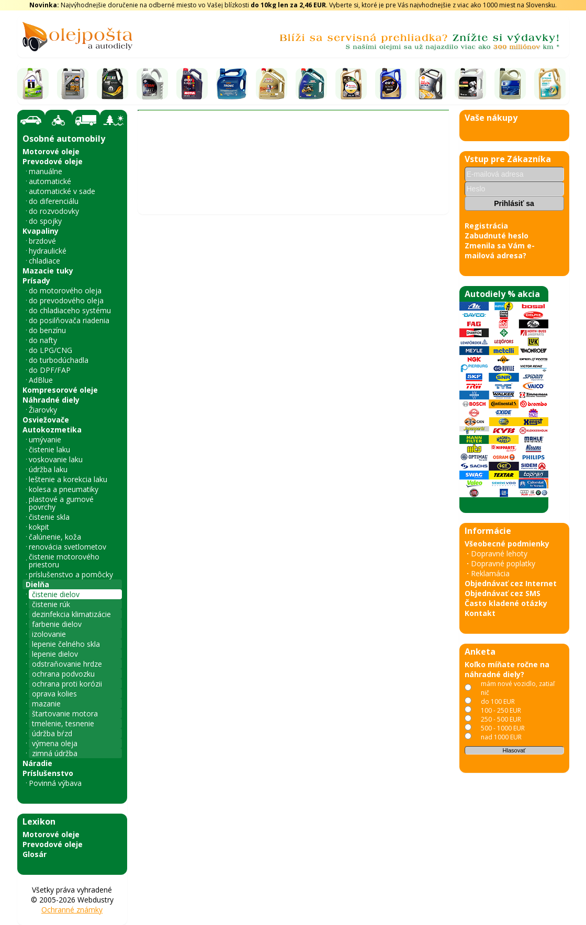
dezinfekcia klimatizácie (71, 614)
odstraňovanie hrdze (67, 664)
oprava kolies (54, 694)
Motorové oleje (51, 151)
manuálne (45, 171)
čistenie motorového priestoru (64, 560)
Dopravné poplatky (503, 563)
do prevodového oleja (66, 300)
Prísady (36, 281)
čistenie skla (49, 517)
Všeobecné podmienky (507, 544)
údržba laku (48, 469)
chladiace (44, 261)
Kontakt (480, 613)
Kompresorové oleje (60, 390)
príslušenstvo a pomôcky (71, 574)
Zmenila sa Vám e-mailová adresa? (500, 250)
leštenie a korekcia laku (68, 479)
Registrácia (486, 226)
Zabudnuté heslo (496, 236)
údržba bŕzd (52, 733)
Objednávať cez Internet (511, 583)
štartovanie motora (65, 713)
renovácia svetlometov (67, 547)
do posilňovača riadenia (69, 320)
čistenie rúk (51, 604)
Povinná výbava (55, 783)
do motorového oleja (65, 290)
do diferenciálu (53, 201)
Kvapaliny (40, 231)
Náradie (37, 763)
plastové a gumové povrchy (61, 503)
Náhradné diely (51, 400)
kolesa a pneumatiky (63, 489)
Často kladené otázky (506, 603)
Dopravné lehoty (499, 553)
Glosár (34, 854)
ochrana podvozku (63, 674)
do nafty (43, 340)
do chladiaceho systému (70, 310)
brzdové (42, 241)
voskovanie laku (56, 459)
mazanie (46, 704)
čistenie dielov (56, 594)
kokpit (39, 527)
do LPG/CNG (50, 350)
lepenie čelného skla (66, 644)
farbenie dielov (57, 624)
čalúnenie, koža (55, 537)
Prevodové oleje (52, 161)
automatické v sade (62, 191)
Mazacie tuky (47, 271)
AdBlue (41, 380)
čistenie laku (49, 449)
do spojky (45, 221)
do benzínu (47, 330)
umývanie (45, 439)
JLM (318, 175)
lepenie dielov (55, 654)
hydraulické (47, 251)
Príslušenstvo (47, 773)
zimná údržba (54, 753)
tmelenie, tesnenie (63, 723)
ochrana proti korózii (67, 684)
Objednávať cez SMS (502, 593)
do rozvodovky (54, 211)
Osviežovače (45, 420)
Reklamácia (490, 573)
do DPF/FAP (50, 370)
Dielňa (37, 584)
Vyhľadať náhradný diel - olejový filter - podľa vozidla (237, 157)
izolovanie (49, 634)
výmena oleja (54, 743)
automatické (50, 181)
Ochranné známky (72, 910)
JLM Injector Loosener (344, 228)
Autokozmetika (52, 430)
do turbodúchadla (58, 360)
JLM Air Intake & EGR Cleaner (203, 228)
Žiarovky (43, 410)
